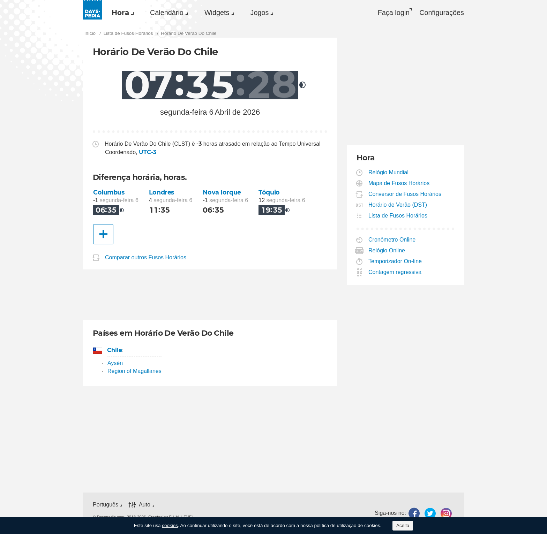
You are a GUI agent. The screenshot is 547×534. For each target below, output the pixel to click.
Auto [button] (144, 505)
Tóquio (268, 192)
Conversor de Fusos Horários (405, 194)
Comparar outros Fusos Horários (145, 257)
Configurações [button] (441, 12)
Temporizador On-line (395, 261)
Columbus (109, 192)
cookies (170, 525)
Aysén (115, 363)
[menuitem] (121, 13)
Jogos (259, 12)
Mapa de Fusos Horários (399, 183)
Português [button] (105, 505)
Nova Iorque (222, 192)
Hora (120, 12)
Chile (114, 350)
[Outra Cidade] (103, 234)
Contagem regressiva (395, 272)
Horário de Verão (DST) (398, 205)
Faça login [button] (394, 12)
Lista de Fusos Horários (398, 216)
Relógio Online (387, 250)
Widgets (217, 12)
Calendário (166, 12)
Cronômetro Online (392, 240)
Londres (161, 192)
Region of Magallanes (134, 371)
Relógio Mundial (389, 172)
